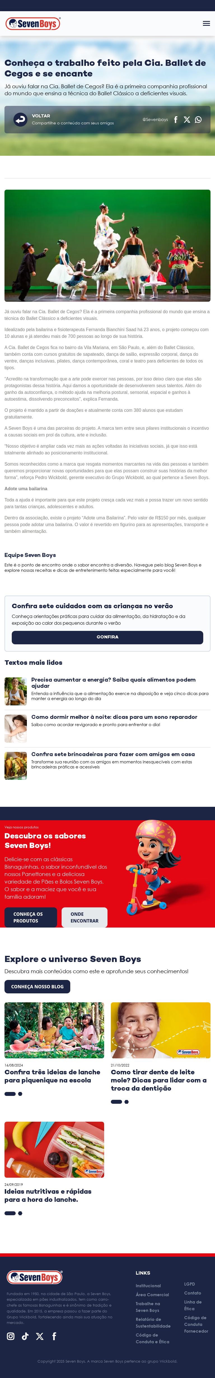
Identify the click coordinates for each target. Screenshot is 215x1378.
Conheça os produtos (28, 917)
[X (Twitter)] (40, 1336)
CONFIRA (107, 637)
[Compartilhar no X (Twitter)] (187, 119)
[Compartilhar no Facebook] (175, 119)
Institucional (148, 1285)
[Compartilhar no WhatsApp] (198, 119)
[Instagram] (11, 1336)
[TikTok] (25, 1336)
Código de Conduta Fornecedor (196, 1324)
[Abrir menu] (206, 23)
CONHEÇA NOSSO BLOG (37, 987)
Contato (192, 1292)
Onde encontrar (85, 917)
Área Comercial (152, 1294)
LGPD (189, 1283)
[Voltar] (20, 120)
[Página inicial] (33, 23)
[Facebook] (54, 1336)
